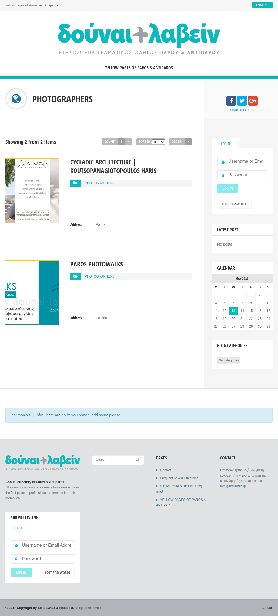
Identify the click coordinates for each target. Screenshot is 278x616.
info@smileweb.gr (233, 486)
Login (225, 143)
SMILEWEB (46, 608)
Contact (165, 470)
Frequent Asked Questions (179, 478)
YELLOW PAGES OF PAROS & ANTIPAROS (139, 68)
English (262, 5)
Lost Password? (234, 203)
